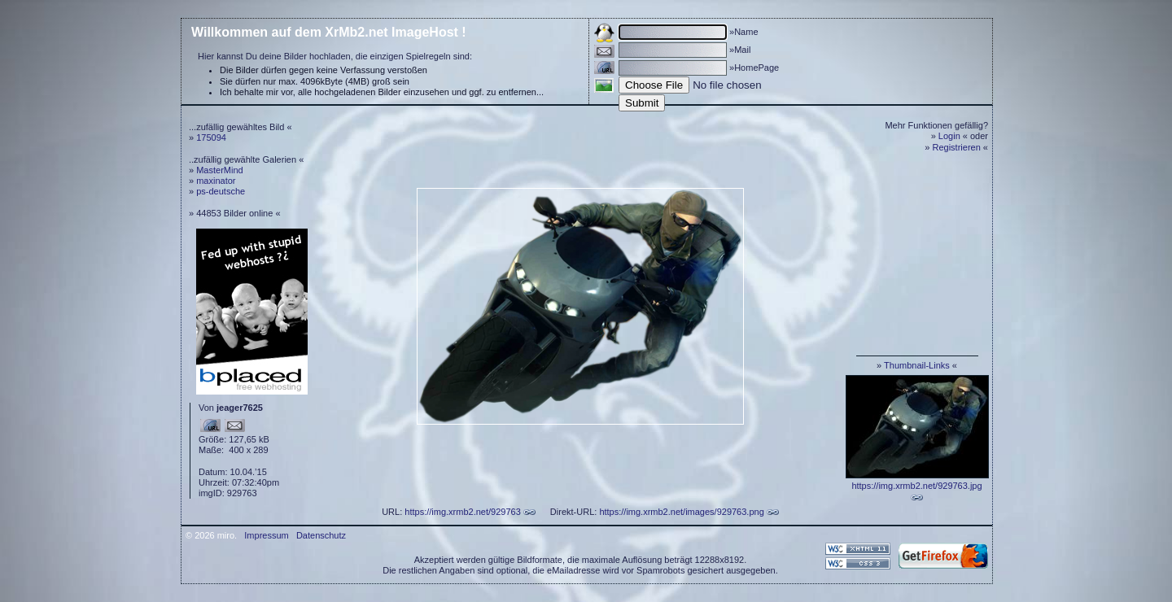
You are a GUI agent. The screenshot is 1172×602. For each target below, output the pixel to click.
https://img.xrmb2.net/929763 (462, 512)
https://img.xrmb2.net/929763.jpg (916, 486)
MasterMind (219, 170)
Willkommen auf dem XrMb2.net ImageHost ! (328, 32)
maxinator (215, 180)
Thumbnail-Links (917, 365)
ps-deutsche (220, 191)
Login (949, 136)
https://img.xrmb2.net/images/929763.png (681, 512)
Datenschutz (321, 535)
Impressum (266, 535)
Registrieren (957, 147)
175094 (211, 137)
